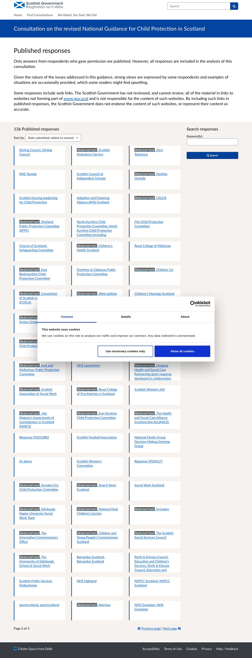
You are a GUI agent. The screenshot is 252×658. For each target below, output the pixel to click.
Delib (48, 649)
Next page (172, 628)
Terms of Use (173, 649)
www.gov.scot (76, 98)
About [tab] (185, 316)
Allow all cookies (182, 351)
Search (212, 155)
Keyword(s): (195, 136)
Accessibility (151, 649)
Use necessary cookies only (125, 351)
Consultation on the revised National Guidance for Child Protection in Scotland (109, 28)
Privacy (207, 649)
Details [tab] (126, 316)
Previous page (149, 628)
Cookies (191, 649)
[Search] (234, 6)
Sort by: (19, 138)
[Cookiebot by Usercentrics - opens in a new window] (193, 304)
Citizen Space (27, 649)
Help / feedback (227, 649)
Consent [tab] (67, 316)
